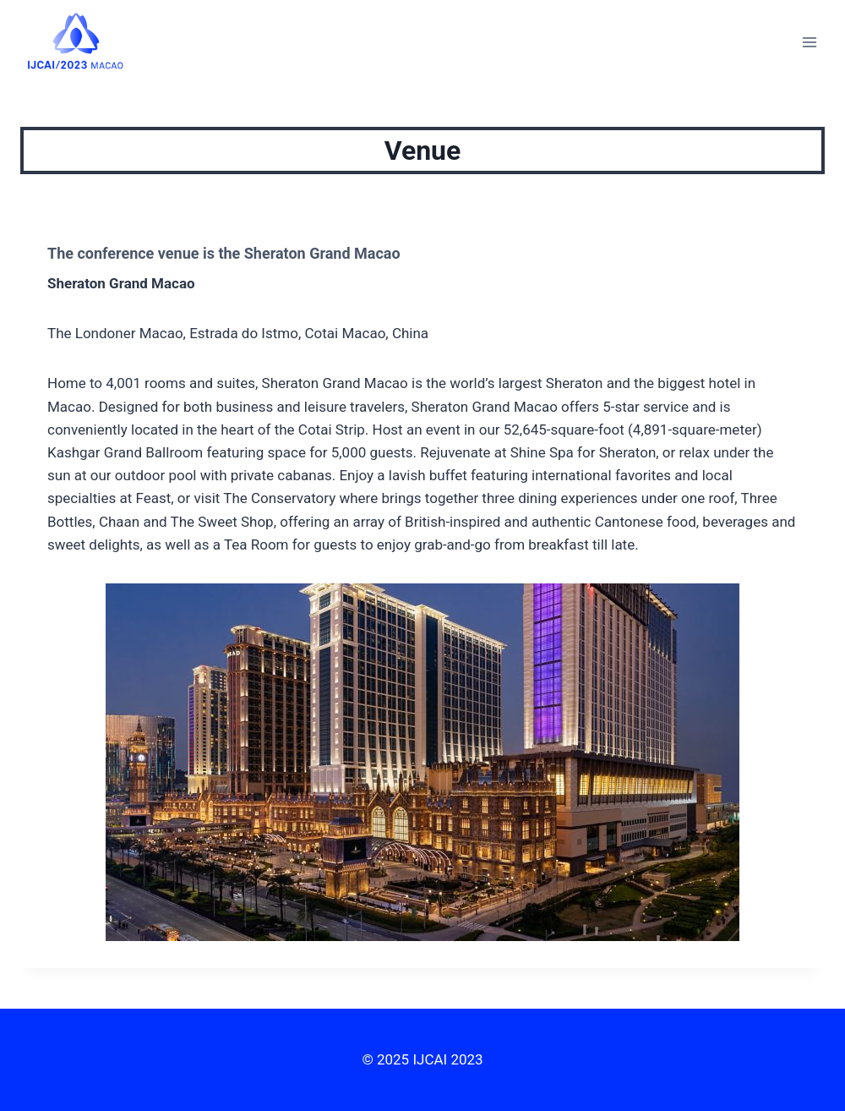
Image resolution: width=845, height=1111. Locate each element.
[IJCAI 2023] (74, 41)
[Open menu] (809, 42)
